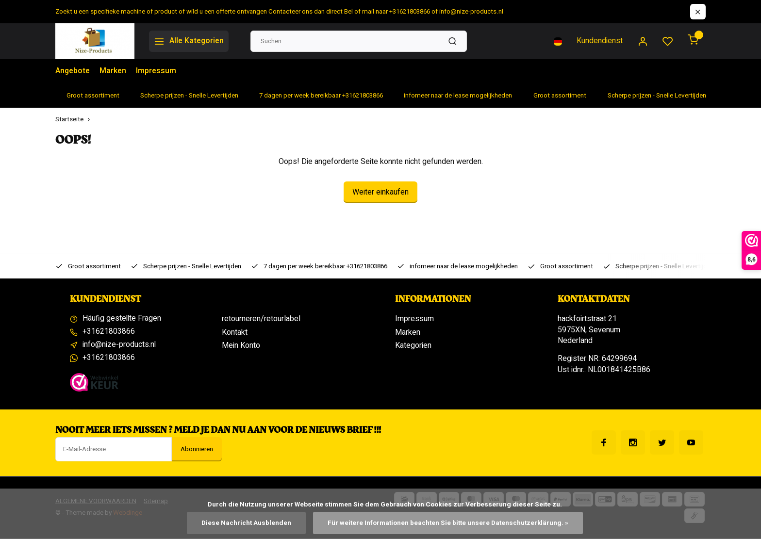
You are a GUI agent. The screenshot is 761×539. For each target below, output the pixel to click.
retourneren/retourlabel (261, 318)
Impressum (158, 71)
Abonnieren (197, 450)
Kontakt (235, 332)
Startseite (74, 119)
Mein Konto (241, 345)
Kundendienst (600, 41)
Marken (114, 71)
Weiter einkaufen (380, 192)
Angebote (73, 71)
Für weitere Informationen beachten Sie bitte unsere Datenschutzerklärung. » (447, 523)
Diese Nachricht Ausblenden (246, 523)
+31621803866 (109, 332)
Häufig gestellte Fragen (122, 318)
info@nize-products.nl (119, 345)
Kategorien (413, 345)
